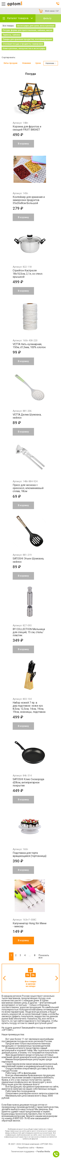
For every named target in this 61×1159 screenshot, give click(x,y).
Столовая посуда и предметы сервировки (23, 44)
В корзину (23, 940)
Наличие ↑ (51, 63)
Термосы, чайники (11, 35)
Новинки (26, 63)
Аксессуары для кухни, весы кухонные (35, 26)
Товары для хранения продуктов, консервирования (27, 39)
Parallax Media (43, 1151)
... (30, 955)
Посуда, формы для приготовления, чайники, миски (27, 30)
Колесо (40, 1148)
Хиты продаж (10, 63)
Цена (38, 63)
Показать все (44, 956)
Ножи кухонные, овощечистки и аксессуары (24, 48)
